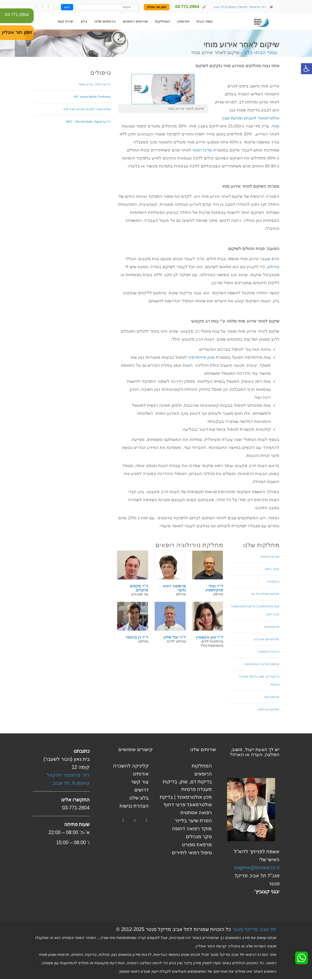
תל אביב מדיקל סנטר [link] (254, 929)
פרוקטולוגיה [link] (271, 626)
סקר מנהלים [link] (199, 836)
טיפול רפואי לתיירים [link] (192, 852)
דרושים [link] (141, 790)
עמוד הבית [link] (266, 52)
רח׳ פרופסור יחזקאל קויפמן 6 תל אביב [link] (239, 7)
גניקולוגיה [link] (273, 581)
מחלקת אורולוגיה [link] (268, 709)
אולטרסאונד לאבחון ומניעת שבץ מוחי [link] (87, 109)
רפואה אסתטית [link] (196, 812)
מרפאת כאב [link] (271, 697)
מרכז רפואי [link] (202, 150)
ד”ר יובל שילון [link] (175, 637)
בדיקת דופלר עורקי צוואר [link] (94, 84)
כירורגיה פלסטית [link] (268, 651)
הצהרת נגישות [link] (134, 806)
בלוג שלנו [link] (139, 798)
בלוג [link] (248, 52)
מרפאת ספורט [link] (197, 844)
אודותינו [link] (141, 774)
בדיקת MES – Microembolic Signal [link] (88, 121)
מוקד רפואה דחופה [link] (192, 828)
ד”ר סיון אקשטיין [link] (209, 637)
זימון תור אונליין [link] (156, 7)
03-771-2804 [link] (17, 14)
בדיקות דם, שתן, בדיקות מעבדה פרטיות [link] (259, 680)
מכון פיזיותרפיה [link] (201, 357)
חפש (67, 7)
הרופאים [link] (203, 774)
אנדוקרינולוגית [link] (270, 556)
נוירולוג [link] (273, 266)
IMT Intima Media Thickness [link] (92, 96)
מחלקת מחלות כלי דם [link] (265, 594)
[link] (306, 68)
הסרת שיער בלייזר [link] (193, 820)
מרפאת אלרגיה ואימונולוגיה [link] (261, 664)
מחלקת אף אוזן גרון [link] (266, 639)
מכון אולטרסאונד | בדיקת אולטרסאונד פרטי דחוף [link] (255, 610)
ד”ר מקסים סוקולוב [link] (139, 588)
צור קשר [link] (140, 782)
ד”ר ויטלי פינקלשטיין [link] (214, 588)
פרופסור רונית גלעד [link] (174, 588)
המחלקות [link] (202, 766)
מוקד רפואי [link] (272, 569)
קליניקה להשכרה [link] (131, 766)
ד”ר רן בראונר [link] (136, 637)
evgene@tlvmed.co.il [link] (256, 867)
